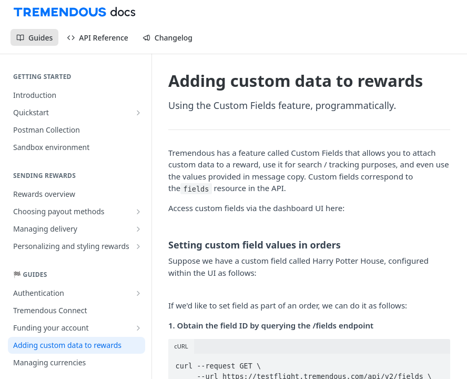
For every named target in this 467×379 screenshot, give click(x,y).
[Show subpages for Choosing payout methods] (138, 211)
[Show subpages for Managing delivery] (138, 229)
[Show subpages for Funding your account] (138, 328)
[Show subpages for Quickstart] (138, 112)
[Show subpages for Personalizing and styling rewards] (138, 246)
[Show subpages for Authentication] (138, 293)
